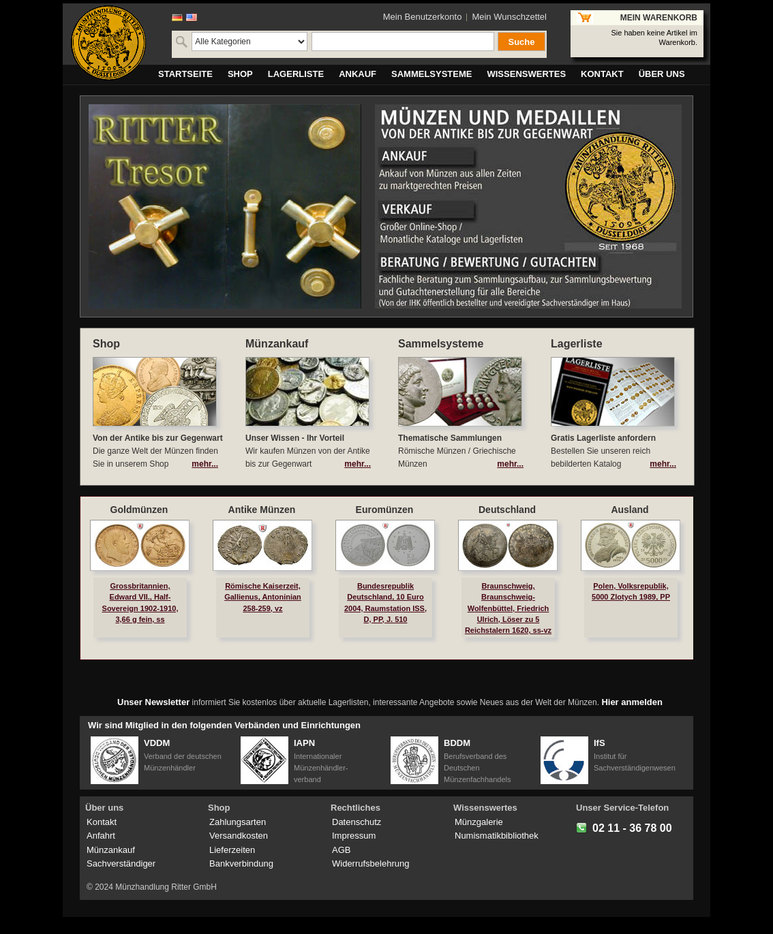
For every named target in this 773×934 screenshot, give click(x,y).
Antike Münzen (262, 509)
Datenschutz (356, 822)
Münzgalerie (479, 822)
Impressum (354, 835)
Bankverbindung (241, 863)
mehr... (205, 464)
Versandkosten (238, 835)
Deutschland (507, 509)
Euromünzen (385, 509)
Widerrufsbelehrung (370, 863)
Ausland (629, 509)
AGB (341, 850)
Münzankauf (111, 850)
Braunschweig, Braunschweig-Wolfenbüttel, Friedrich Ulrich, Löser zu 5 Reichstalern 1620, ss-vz (508, 608)
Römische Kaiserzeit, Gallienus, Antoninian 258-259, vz (262, 597)
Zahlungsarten (237, 822)
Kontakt (102, 822)
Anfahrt (101, 835)
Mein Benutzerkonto (422, 17)
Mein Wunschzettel (509, 17)
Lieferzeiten (232, 850)
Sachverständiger (121, 863)
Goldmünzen (139, 509)
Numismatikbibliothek (497, 835)
